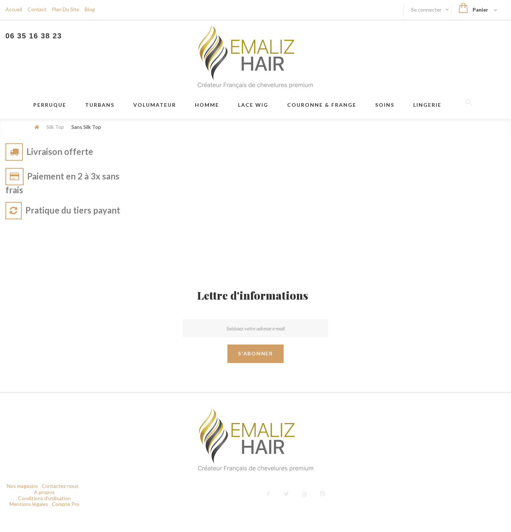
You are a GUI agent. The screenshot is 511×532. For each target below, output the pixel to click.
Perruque (49, 105)
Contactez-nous (60, 486)
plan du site (65, 9)
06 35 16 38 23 (33, 36)
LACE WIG (253, 105)
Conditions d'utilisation (44, 498)
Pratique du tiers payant (72, 210)
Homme (207, 105)
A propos (44, 492)
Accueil (13, 9)
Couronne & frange (321, 105)
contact (37, 9)
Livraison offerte (59, 151)
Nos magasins (22, 486)
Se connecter (427, 10)
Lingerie (427, 105)
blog (90, 9)
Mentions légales (28, 504)
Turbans (99, 105)
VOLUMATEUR (154, 105)
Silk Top (55, 127)
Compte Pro (65, 504)
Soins (384, 105)
